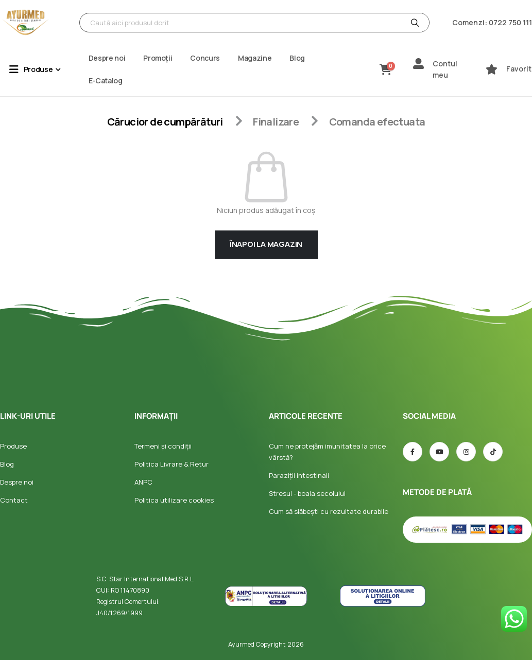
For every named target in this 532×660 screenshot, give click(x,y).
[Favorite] (491, 69)
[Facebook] (412, 451)
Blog (297, 58)
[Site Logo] (26, 22)
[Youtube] (439, 451)
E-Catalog (106, 80)
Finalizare (276, 122)
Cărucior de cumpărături (165, 122)
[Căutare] (414, 22)
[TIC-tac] (493, 451)
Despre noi (107, 58)
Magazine (254, 58)
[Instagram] (466, 451)
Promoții (157, 58)
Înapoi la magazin (266, 244)
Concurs (205, 58)
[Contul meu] (418, 63)
